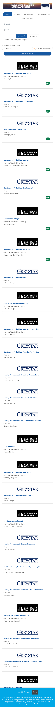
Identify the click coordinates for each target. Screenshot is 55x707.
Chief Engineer (9, 446)
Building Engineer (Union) (13, 521)
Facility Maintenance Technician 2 (16, 615)
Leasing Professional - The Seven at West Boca (21, 638)
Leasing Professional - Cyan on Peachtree (19, 544)
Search (7, 14)
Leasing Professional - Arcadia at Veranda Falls (21, 375)
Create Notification (44, 48)
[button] (34, 36)
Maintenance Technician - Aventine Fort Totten (21, 352)
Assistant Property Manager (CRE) (16, 303)
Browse (17, 14)
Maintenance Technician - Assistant (17, 249)
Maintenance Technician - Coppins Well (18, 101)
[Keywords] (27, 24)
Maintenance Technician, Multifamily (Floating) (21, 329)
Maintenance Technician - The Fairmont (18, 188)
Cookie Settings (24, 692)
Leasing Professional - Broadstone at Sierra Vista (22, 421)
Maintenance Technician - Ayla (15, 277)
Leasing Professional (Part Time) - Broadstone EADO (23, 590)
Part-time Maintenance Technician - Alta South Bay (23, 661)
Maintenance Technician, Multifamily (17, 73)
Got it (35, 692)
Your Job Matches (44, 14)
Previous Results (27, 54)
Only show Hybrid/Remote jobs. (16, 40)
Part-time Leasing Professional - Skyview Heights (22, 567)
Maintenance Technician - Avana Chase (18, 495)
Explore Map (28, 14)
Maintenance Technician (13, 687)
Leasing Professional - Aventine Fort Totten (20, 398)
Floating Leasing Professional (15, 129)
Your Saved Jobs (27, 18)
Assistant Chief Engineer (13, 219)
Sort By (5, 48)
